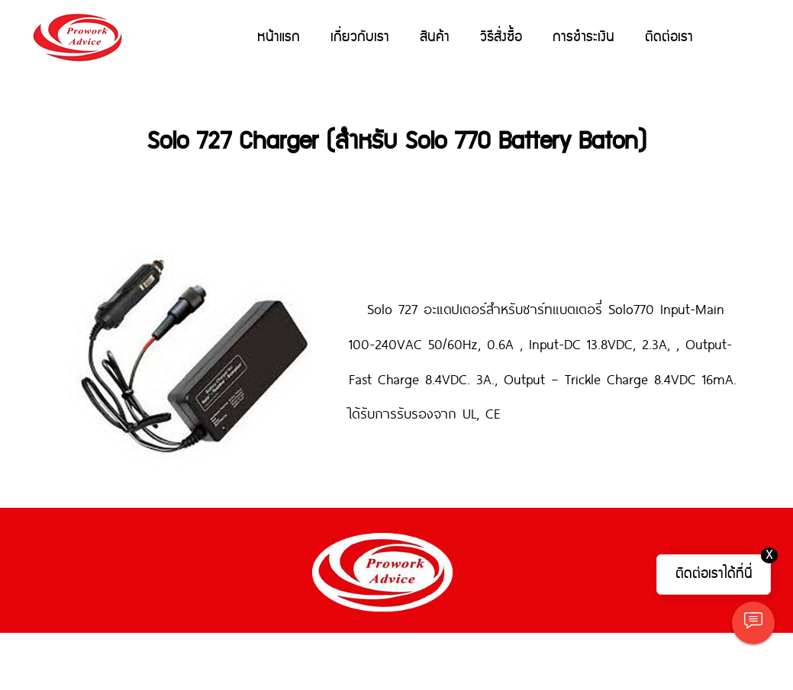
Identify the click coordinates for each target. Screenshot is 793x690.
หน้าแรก (278, 37)
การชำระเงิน (583, 37)
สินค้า (435, 37)
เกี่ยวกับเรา (359, 37)
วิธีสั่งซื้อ (501, 37)
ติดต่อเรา (669, 37)
